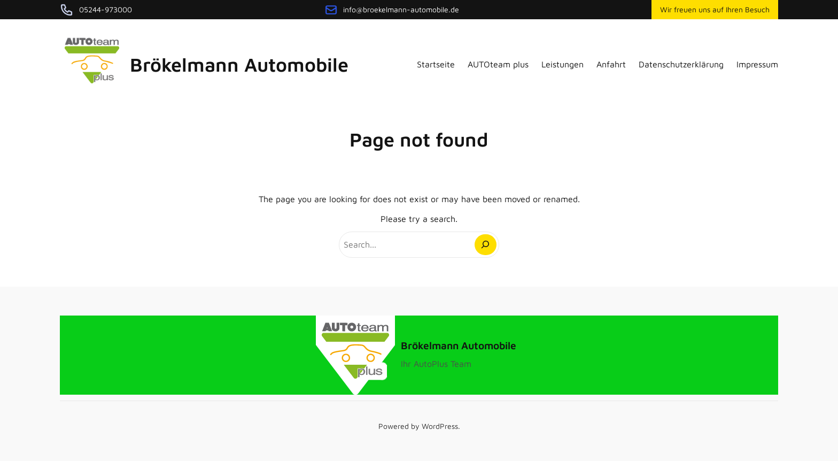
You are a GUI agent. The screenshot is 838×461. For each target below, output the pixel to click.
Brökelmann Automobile (239, 64)
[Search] (485, 244)
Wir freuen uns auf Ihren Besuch (715, 9)
